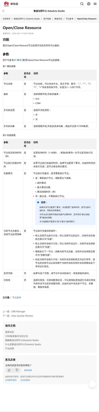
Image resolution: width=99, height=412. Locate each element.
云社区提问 (25, 380)
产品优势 (9, 348)
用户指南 (47, 19)
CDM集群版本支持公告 (16, 336)
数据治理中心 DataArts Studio (27, 19)
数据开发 (58, 19)
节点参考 (69, 19)
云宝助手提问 (11, 380)
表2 (21, 60)
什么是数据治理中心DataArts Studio (23, 344)
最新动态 (9, 332)
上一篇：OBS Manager (14, 311)
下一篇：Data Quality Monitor (18, 315)
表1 (15, 60)
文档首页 (6, 19)
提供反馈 (28, 370)
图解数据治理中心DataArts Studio (22, 340)
